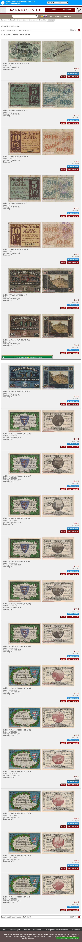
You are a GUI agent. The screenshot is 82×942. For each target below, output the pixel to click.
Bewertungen (15, 930)
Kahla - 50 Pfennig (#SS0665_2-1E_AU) (17, 604)
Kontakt (58, 17)
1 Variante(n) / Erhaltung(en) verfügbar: (27, 357)
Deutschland (14, 20)
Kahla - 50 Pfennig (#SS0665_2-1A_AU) (17, 434)
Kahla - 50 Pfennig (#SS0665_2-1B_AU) (17, 476)
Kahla (51, 20)
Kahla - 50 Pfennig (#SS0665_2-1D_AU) (17, 561)
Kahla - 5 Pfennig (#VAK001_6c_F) (15, 203)
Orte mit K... (42, 20)
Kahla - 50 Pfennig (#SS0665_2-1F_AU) (17, 646)
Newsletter (67, 17)
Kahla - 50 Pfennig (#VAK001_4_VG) (16, 63)
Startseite (4, 20)
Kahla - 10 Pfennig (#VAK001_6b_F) (15, 156)
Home (51, 17)
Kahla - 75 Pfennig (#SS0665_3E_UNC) (17, 855)
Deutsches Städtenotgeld (28, 20)
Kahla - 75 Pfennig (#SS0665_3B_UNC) (17, 730)
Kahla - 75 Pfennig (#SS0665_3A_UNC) (17, 688)
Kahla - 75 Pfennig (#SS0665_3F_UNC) (16, 897)
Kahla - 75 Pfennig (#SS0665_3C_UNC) (17, 771)
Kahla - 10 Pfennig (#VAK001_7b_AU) (16, 340)
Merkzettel (67, 10)
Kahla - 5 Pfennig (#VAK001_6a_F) (15, 110)
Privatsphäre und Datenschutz (56, 930)
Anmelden (52, 10)
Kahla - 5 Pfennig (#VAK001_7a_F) (15, 295)
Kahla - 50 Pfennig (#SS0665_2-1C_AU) (17, 518)
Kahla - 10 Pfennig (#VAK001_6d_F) (15, 249)
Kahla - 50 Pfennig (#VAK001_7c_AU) (16, 391)
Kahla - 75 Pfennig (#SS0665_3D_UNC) (17, 813)
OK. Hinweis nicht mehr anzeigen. (67, 938)
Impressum (76, 930)
